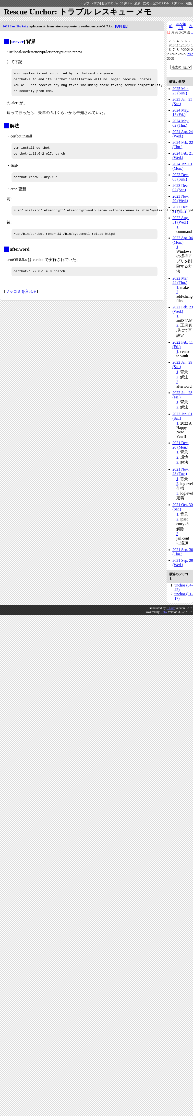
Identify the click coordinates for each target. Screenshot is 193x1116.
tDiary (171, 608)
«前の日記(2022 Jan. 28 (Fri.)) (112, 3)
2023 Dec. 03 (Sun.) (180, 177)
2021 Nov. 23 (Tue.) (180, 471)
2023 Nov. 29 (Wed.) (180, 198)
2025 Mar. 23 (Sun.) (180, 91)
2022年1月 (181, 26)
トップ (84, 3)
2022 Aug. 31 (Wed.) (180, 220)
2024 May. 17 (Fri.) (180, 112)
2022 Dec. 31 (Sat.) (180, 209)
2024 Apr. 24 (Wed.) (182, 134)
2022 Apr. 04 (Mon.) (182, 240)
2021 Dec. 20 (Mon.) (180, 445)
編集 (189, 3)
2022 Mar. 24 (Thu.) (180, 280)
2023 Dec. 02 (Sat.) (180, 187)
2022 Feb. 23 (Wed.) (182, 309)
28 (189, 54)
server (18, 41)
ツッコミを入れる (21, 291)
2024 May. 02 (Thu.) (180, 123)
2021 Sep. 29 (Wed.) (182, 562)
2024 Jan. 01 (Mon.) (182, 166)
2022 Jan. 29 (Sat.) (15, 26)
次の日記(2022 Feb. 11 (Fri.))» (163, 3)
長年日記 (121, 26)
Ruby (163, 612)
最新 (137, 3)
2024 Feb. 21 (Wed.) (182, 155)
